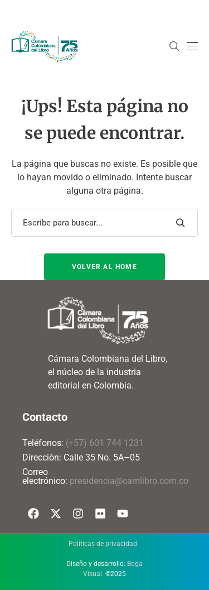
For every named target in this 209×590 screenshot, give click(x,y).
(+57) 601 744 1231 (105, 443)
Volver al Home (104, 267)
